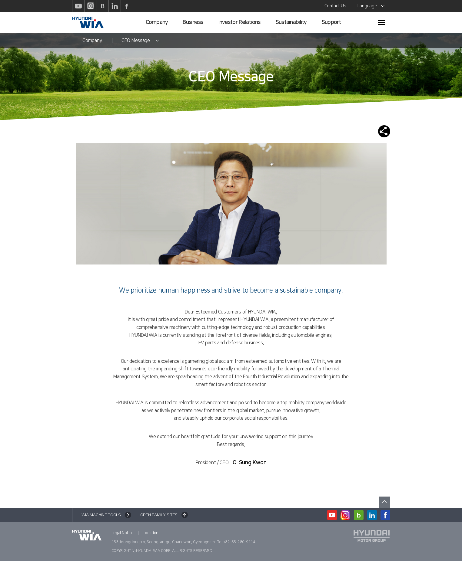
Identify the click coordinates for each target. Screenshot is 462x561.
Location (150, 533)
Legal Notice (122, 533)
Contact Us (335, 5)
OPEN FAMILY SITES (159, 515)
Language (370, 6)
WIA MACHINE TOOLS (101, 515)
